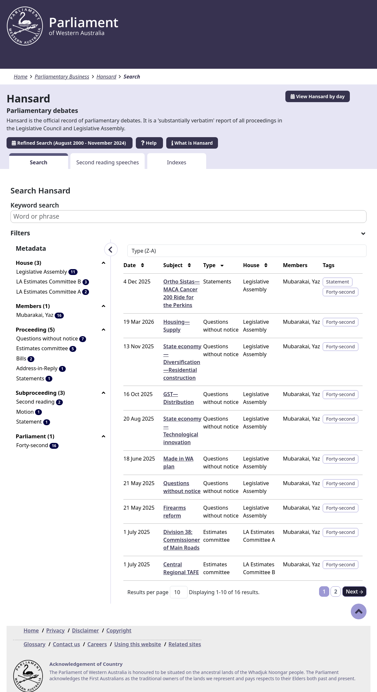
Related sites (185, 636)
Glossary (34, 636)
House (246, 265)
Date (119, 265)
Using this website (137, 636)
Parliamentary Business (62, 76)
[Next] (354, 583)
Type (203, 265)
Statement (335, 282)
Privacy (55, 622)
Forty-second (338, 292)
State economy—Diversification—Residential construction (173, 362)
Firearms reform (175, 499)
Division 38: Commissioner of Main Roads (172, 531)
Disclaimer (85, 622)
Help (149, 143)
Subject (164, 265)
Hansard (107, 76)
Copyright (119, 622)
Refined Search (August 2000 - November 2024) (69, 143)
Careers (97, 636)
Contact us (66, 636)
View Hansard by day (318, 96)
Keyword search (34, 205)
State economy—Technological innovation (174, 426)
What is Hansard (192, 143)
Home (20, 76)
